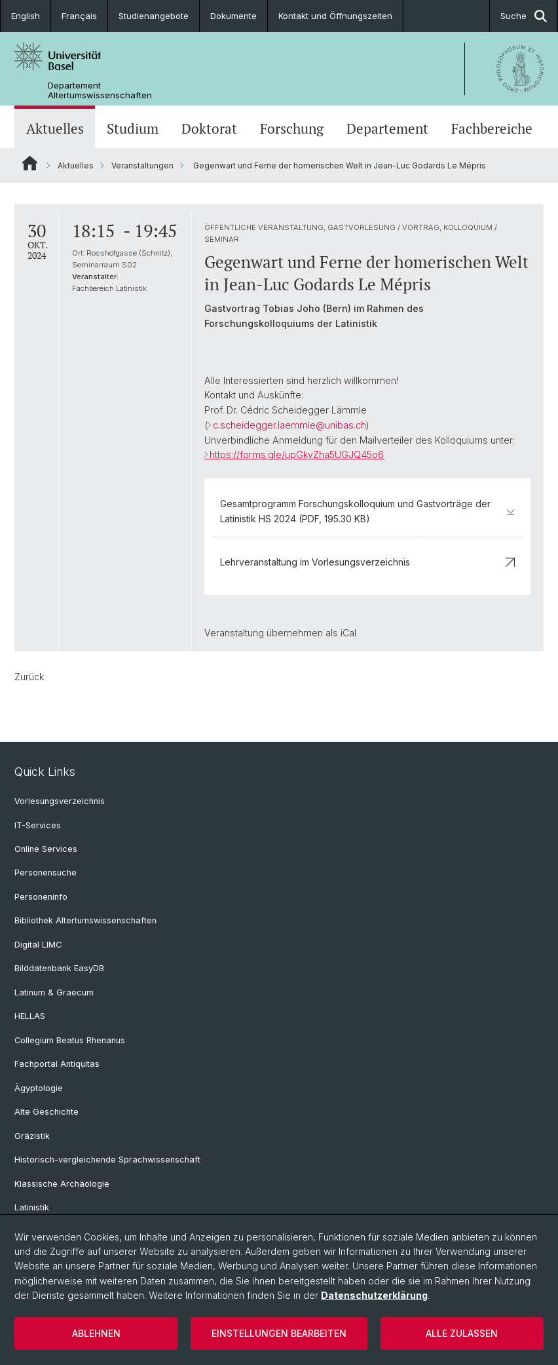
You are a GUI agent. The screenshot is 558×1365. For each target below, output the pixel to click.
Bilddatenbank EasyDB (59, 968)
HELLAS (29, 1016)
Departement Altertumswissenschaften (100, 90)
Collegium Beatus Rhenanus (69, 1040)
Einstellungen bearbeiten (279, 1333)
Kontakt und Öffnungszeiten (335, 15)
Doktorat (209, 128)
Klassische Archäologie (61, 1184)
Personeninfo (40, 897)
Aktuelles (55, 128)
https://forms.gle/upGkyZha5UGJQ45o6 (297, 454)
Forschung (292, 128)
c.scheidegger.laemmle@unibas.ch (289, 425)
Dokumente (233, 15)
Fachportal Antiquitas (57, 1064)
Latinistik (31, 1207)
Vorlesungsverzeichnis (59, 801)
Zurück (29, 676)
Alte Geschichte (46, 1112)
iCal (348, 632)
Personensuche (45, 872)
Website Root (29, 163)
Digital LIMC (38, 945)
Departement (387, 128)
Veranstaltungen (142, 165)
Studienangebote (154, 15)
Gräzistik (32, 1136)
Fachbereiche (491, 128)
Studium (132, 128)
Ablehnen (96, 1333)
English (25, 15)
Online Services (45, 849)
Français (79, 15)
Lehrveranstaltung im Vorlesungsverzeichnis (367, 561)
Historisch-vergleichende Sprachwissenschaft (107, 1159)
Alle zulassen (462, 1333)
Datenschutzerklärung (374, 1295)
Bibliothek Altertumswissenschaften (85, 920)
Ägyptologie (38, 1088)
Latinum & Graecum (54, 992)
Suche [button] (523, 16)
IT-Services (37, 825)
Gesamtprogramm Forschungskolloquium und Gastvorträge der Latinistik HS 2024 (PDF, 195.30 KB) (367, 511)
